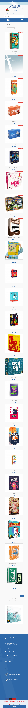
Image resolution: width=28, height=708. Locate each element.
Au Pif (14, 307)
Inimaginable (14, 353)
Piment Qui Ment (14, 284)
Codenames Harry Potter (14, 167)
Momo (14, 423)
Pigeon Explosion (14, 74)
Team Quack (14, 493)
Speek (14, 97)
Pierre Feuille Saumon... (14, 563)
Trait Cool (14, 191)
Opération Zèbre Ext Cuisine (14, 237)
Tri (6, 28)
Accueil (6, 22)
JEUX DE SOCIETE (12, 22)
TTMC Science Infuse (14, 214)
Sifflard (14, 516)
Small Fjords (14, 144)
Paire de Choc (14, 447)
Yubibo (14, 470)
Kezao (14, 330)
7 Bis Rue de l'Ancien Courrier (12, 638)
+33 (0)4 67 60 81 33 (10, 648)
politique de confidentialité (15, 705)
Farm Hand (14, 121)
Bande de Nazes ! (14, 400)
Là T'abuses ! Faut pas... (14, 540)
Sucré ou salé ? (14, 377)
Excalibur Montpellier (10, 637)
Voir (19, 593)
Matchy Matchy (14, 51)
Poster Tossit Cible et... (14, 260)
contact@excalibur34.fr (11, 651)
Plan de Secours (14, 586)
